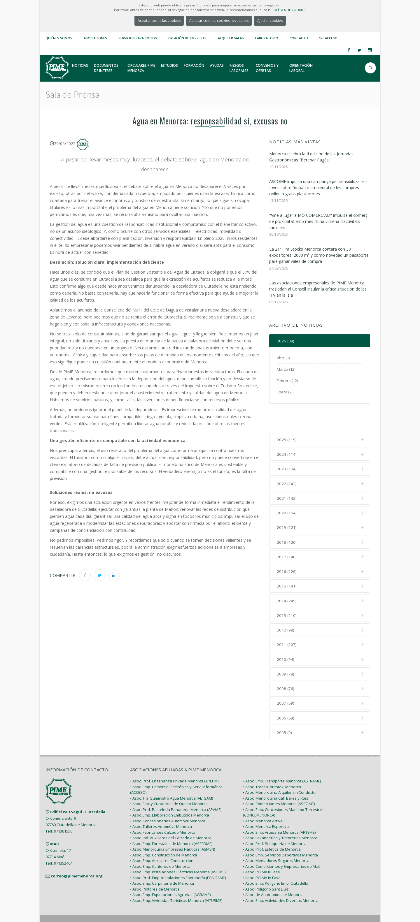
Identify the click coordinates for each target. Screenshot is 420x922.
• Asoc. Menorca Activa (263, 797)
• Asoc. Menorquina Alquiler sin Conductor (280, 769)
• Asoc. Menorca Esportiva (266, 803)
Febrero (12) (287, 380)
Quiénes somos (59, 38)
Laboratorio (266, 38)
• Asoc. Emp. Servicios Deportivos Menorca (280, 831)
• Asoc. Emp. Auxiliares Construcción (161, 837)
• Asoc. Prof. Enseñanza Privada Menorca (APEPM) (174, 758)
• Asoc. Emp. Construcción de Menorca (163, 831)
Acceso (331, 38)
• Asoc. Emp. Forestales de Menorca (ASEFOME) (171, 820)
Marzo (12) (286, 369)
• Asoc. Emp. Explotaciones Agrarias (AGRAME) (170, 871)
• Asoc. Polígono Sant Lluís (266, 865)
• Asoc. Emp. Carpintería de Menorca (162, 860)
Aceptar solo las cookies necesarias (219, 20)
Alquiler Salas (231, 38)
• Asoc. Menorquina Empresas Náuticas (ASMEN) (172, 826)
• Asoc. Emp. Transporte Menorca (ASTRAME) (282, 758)
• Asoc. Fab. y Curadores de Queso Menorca (169, 780)
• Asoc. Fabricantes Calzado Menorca (162, 809)
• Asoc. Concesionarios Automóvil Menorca (167, 797)
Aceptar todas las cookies (159, 20)
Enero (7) (284, 392)
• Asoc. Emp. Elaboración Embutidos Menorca (169, 792)
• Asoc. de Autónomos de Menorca (273, 871)
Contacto (299, 38)
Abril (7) (283, 358)
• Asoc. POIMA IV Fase (262, 854)
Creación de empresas (187, 38)
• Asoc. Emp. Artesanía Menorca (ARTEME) (279, 809)
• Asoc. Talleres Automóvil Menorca (161, 803)
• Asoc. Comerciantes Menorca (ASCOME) (279, 780)
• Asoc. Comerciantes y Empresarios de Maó (282, 843)
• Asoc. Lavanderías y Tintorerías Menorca (280, 814)
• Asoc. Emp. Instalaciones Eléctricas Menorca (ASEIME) (177, 848)
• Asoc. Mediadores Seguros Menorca (276, 837)
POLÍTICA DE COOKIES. (289, 10)
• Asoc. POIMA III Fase (261, 848)
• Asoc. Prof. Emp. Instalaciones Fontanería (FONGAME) (178, 854)
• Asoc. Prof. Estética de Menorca (272, 826)
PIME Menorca (87, 904)
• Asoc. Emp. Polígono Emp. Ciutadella (275, 860)
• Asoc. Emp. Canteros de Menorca (160, 843)
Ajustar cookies (270, 20)
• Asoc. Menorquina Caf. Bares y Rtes (275, 774)
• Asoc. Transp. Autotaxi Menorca (272, 763)
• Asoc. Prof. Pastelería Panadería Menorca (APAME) (175, 786)
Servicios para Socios (137, 38)
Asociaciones (95, 38)
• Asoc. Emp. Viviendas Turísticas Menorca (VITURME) (176, 877)
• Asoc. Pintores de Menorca (155, 865)
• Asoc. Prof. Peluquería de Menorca (275, 820)
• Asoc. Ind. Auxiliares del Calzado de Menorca (170, 814)
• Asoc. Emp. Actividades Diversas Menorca (280, 877)
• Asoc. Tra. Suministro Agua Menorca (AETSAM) (171, 774)
